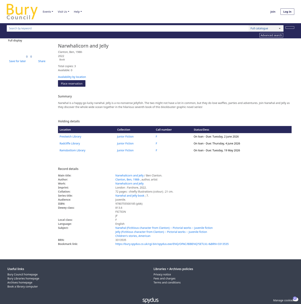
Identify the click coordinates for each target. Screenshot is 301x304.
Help (77, 11)
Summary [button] (65, 96)
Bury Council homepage (22, 274)
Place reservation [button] (73, 83)
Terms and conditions (167, 282)
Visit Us (62, 11)
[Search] (289, 27)
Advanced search (271, 35)
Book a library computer (22, 286)
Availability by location (72, 77)
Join (272, 11)
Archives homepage (19, 282)
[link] (27, 56)
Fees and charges (164, 278)
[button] (17, 61)
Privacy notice (162, 274)
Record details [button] (68, 169)
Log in (287, 11)
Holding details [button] (69, 121)
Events (47, 11)
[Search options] (266, 28)
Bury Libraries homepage (23, 278)
